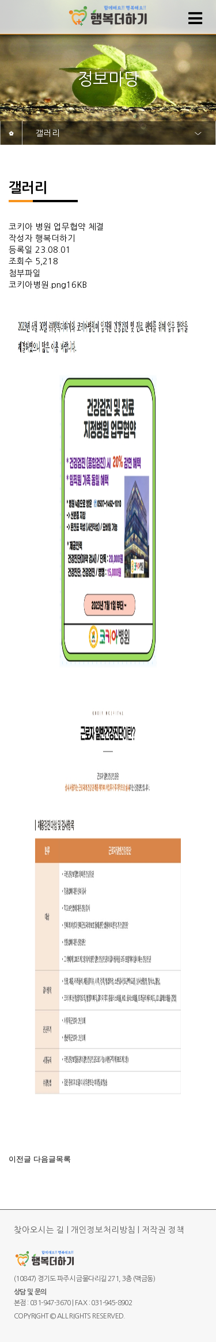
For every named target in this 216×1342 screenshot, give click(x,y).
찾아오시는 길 (39, 1230)
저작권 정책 (163, 1230)
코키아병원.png (37, 285)
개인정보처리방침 (103, 1230)
